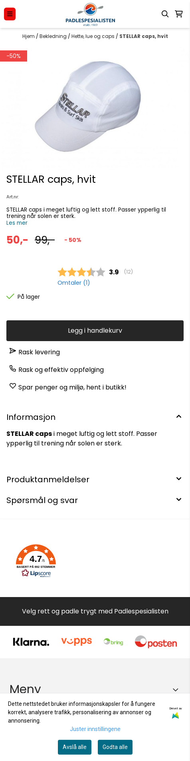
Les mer (17, 223)
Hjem (29, 36)
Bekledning (54, 36)
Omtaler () (73, 283)
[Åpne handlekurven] (179, 14)
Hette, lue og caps (93, 36)
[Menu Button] (10, 14)
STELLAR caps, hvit (143, 36)
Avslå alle (75, 747)
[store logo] (90, 14)
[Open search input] (165, 14)
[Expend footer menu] (177, 689)
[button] (36, 561)
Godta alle (115, 747)
